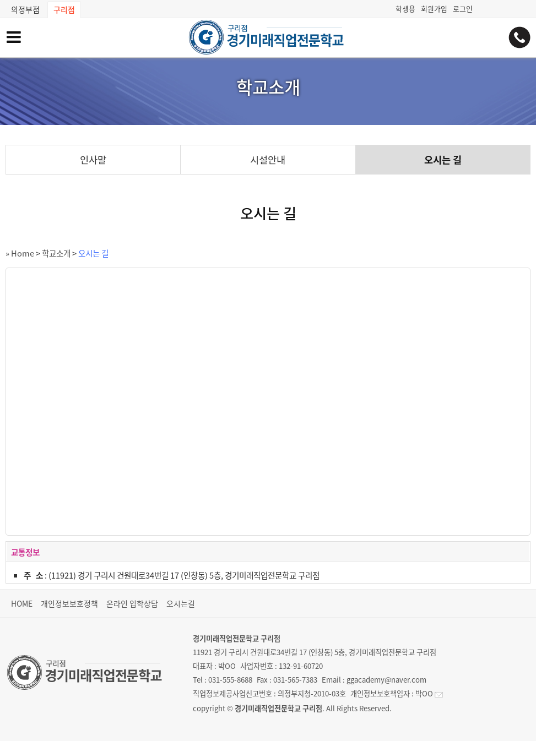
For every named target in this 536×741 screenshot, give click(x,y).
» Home (20, 253)
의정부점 (25, 9)
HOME (22, 603)
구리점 (64, 9)
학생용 (405, 8)
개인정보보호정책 (69, 603)
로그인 (463, 8)
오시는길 (180, 603)
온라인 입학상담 (132, 603)
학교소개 (56, 253)
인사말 (93, 159)
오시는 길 (443, 159)
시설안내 (267, 159)
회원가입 (434, 8)
